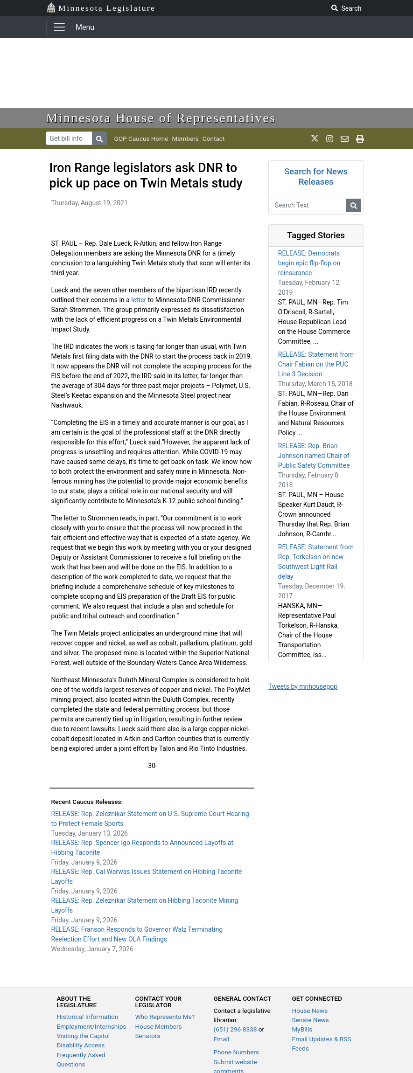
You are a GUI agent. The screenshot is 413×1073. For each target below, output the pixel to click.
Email (222, 1039)
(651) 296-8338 (235, 1029)
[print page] (360, 138)
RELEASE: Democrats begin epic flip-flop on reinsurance (309, 263)
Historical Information (88, 1016)
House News (310, 1010)
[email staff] (344, 138)
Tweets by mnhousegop (302, 686)
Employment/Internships (91, 1026)
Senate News (310, 1020)
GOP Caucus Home (141, 138)
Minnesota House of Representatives (161, 118)
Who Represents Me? (165, 1016)
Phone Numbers (236, 1052)
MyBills (302, 1029)
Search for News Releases (316, 176)
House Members (158, 1026)
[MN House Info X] (314, 138)
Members (185, 138)
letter (138, 300)
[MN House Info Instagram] (329, 138)
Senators (148, 1035)
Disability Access (81, 1045)
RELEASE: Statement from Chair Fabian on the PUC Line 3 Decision (316, 364)
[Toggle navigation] (59, 27)
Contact (214, 138)
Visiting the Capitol (83, 1035)
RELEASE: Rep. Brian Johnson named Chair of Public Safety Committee (314, 455)
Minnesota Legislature (101, 7)
